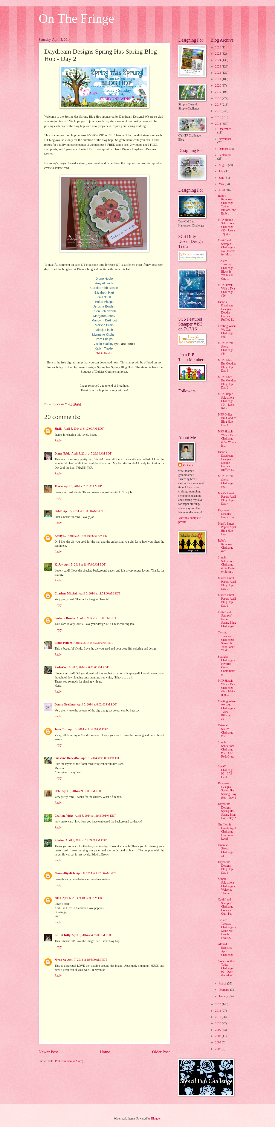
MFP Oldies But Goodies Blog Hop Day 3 (227, 365)
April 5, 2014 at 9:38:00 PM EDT (101, 758)
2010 (218, 1023)
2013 (218, 1004)
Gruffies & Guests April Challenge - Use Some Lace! (227, 831)
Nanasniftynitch (65, 873)
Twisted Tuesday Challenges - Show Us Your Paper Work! (227, 641)
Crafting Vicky (64, 815)
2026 (218, 47)
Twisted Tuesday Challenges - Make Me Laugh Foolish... (227, 928)
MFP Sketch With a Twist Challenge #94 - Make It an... (227, 687)
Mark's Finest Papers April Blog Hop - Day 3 (227, 529)
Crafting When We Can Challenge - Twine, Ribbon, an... (226, 710)
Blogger (155, 1118)
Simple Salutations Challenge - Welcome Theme (226, 886)
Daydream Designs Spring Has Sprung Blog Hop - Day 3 (227, 790)
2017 (218, 104)
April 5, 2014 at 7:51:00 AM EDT (84, 486)
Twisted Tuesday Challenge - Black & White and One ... (226, 269)
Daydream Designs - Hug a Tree (226, 514)
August (223, 165)
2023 (218, 66)
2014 (218, 123)
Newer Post (48, 1052)
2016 (218, 111)
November (225, 139)
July (221, 171)
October (224, 148)
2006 (218, 1048)
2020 (218, 85)
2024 (218, 60)
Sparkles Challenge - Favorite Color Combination (226, 665)
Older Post (161, 1052)
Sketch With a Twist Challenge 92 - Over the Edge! (226, 968)
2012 (218, 1010)
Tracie (59, 486)
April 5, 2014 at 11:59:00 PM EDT (86, 840)
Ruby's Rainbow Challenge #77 (225, 546)
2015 (218, 117)
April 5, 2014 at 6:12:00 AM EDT (84, 428)
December (225, 129)
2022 (218, 72)
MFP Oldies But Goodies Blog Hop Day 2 (227, 382)
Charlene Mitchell (66, 593)
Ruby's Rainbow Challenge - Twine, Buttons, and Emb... (227, 204)
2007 (218, 1042)
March (223, 983)
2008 (218, 1036)
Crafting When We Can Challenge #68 (226, 331)
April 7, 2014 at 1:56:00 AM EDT (87, 959)
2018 (218, 98)
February (224, 989)
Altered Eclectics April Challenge (225, 949)
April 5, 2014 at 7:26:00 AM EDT (91, 453)
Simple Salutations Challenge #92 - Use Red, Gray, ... (226, 751)
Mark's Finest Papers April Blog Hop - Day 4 (227, 499)
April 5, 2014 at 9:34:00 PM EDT (88, 729)
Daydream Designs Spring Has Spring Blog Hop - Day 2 (227, 811)
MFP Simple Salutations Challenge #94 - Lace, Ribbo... (226, 401)
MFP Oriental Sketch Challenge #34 (226, 348)
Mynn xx (60, 959)
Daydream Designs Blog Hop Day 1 (225, 867)
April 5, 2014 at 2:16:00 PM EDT (96, 618)
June (222, 177)
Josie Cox (61, 729)
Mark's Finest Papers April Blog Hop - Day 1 (227, 600)
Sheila (58, 428)
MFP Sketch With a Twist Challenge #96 (227, 290)
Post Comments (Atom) (69, 1061)
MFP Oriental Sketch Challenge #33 (226, 481)
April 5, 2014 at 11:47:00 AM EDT (84, 564)
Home (105, 1052)
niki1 (58, 898)
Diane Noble (62, 453)
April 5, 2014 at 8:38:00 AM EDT (83, 511)
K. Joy (59, 564)
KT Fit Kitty (62, 935)
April (222, 190)
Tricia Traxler (104, 353)
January (224, 996)
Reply (58, 440)
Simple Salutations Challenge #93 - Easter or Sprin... (226, 564)
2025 (218, 53)
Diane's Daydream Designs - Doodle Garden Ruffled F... (226, 310)
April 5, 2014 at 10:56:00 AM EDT (88, 535)
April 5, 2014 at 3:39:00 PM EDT (93, 642)
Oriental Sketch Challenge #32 (225, 731)
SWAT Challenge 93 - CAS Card (225, 772)
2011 (218, 1017)
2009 (218, 1029)
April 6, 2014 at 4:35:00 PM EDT (92, 935)
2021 (218, 79)
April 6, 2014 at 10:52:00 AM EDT (83, 898)
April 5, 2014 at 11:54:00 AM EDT (99, 593)
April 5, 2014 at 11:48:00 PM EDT (95, 815)
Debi (58, 791)
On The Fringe (76, 18)
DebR (58, 511)
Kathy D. (60, 535)
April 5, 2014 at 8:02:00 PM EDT (97, 704)
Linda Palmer (63, 642)
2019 (218, 91)
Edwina (59, 840)
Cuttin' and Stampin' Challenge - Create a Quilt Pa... (226, 906)
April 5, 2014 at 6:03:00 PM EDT (88, 667)
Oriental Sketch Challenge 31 (225, 850)
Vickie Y (188, 465)
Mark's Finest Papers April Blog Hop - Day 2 (227, 583)
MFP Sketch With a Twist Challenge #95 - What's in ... (227, 438)
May (222, 184)
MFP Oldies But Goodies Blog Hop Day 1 (227, 420)
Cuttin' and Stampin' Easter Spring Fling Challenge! (227, 619)
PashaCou (61, 667)
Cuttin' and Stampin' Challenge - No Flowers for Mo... (226, 247)
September (225, 155)
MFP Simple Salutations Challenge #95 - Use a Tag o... (226, 227)
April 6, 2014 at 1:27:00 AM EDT (96, 873)
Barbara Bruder (65, 618)
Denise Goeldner (65, 704)
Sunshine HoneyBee (67, 758)
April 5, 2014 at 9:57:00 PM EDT (82, 791)
